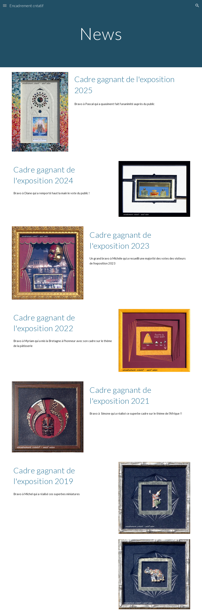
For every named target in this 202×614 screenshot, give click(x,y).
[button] (4, 5)
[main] (101, 34)
